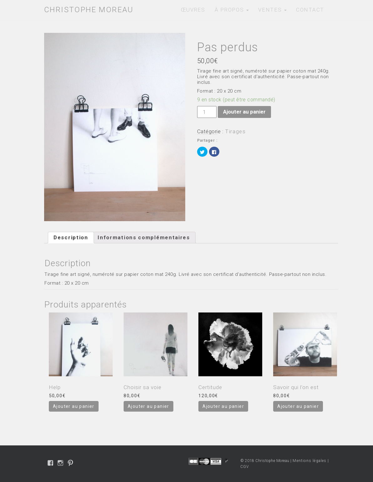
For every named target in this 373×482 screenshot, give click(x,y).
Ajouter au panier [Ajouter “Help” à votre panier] (74, 406)
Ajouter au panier (244, 112)
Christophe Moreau (89, 9)
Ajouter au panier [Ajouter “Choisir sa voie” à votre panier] (148, 406)
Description (71, 237)
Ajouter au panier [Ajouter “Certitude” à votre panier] (223, 406)
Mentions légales (309, 461)
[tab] (71, 238)
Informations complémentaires (144, 237)
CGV (244, 466)
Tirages (235, 131)
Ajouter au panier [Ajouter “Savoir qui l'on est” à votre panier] (298, 406)
